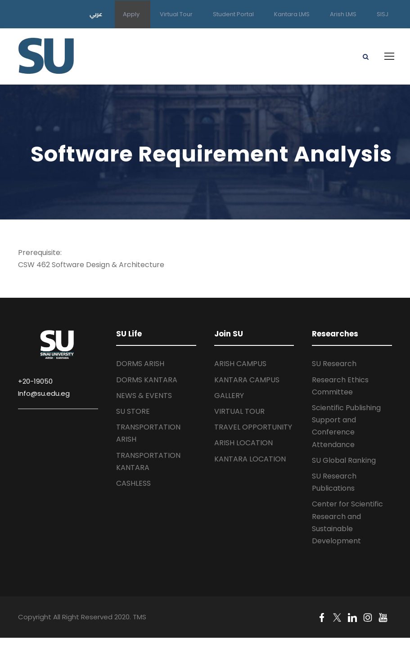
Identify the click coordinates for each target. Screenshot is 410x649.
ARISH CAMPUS (240, 363)
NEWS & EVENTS (144, 395)
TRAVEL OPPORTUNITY (253, 427)
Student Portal (233, 14)
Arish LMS (343, 14)
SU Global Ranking (344, 460)
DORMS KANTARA (146, 380)
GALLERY (229, 395)
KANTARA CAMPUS (246, 380)
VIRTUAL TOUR (239, 411)
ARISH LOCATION (243, 443)
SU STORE (133, 411)
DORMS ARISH (140, 363)
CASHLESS (133, 483)
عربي (96, 14)
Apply (131, 14)
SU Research (334, 363)
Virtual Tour (176, 14)
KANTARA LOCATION (250, 459)
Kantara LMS (292, 14)
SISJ (382, 14)
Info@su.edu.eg (44, 393)
